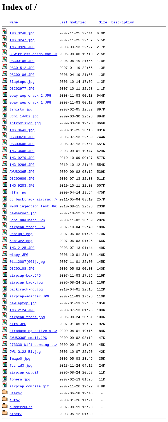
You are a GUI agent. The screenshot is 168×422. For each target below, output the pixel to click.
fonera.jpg (20, 379)
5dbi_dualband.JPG (27, 220)
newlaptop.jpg (23, 303)
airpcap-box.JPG (25, 275)
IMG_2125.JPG (22, 247)
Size (103, 22)
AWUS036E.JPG (22, 171)
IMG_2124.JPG (22, 310)
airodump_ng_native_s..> (33, 330)
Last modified (72, 22)
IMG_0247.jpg (22, 40)
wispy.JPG (19, 254)
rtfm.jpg (18, 192)
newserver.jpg (23, 213)
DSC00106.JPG (22, 74)
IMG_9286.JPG (22, 164)
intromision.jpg (25, 123)
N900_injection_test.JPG (33, 206)
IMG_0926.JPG (22, 46)
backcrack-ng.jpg (26, 289)
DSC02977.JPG (22, 88)
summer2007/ (21, 406)
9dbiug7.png (21, 233)
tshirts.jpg (21, 109)
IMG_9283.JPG (22, 185)
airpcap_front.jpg (27, 316)
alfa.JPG (18, 323)
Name (14, 22)
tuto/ (15, 400)
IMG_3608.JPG (22, 150)
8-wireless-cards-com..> (33, 53)
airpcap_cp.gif (24, 372)
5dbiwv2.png (21, 240)
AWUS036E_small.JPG (28, 337)
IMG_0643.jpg (22, 130)
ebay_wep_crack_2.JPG (30, 95)
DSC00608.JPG (22, 143)
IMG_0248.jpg (22, 33)
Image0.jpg (20, 358)
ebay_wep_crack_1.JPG (30, 102)
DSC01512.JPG (22, 67)
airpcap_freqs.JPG (27, 226)
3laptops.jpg (22, 81)
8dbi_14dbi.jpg (24, 116)
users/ (16, 393)
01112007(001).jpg (27, 261)
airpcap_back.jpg (26, 282)
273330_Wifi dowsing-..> (33, 344)
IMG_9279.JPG (22, 157)
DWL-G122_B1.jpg (25, 351)
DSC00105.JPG (22, 60)
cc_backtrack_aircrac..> (33, 199)
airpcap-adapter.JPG (29, 296)
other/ (16, 413)
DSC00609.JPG (22, 178)
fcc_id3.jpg (21, 365)
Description (122, 22)
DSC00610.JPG (22, 136)
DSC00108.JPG (22, 268)
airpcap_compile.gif (29, 386)
